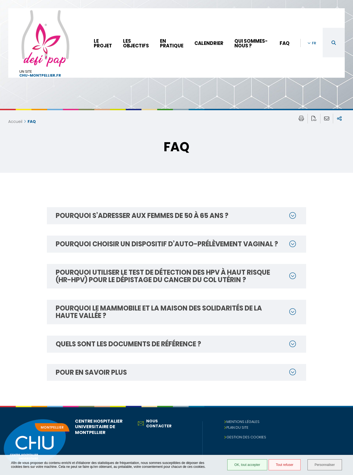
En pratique (171, 43)
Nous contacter (155, 423)
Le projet (103, 43)
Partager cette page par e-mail (326, 118)
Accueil (15, 121)
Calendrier (208, 43)
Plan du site (237, 427)
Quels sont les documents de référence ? (128, 344)
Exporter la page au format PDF (314, 118)
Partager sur (339, 118)
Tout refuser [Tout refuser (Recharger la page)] (284, 465)
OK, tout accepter (247, 465)
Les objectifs (136, 43)
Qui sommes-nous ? (251, 43)
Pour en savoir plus (91, 372)
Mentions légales (243, 421)
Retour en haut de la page (343, 417)
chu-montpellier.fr (40, 76)
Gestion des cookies (246, 437)
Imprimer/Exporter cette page (301, 118)
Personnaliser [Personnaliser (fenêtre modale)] (325, 465)
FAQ (285, 43)
